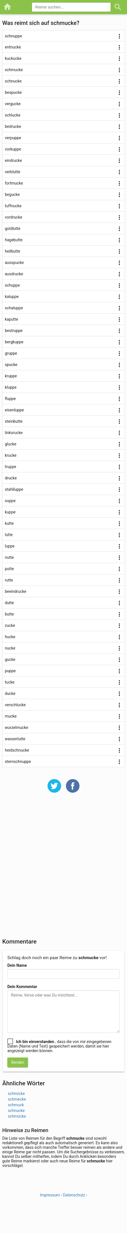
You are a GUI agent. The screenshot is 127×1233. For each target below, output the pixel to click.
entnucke (13, 47)
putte (9, 568)
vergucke (13, 103)
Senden (17, 1062)
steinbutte (14, 421)
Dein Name (17, 965)
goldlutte (12, 228)
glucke (10, 444)
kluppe (10, 387)
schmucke (14, 69)
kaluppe (12, 296)
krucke (10, 455)
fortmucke (14, 183)
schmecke (17, 1099)
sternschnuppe (18, 761)
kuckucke (13, 58)
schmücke (17, 1116)
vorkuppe (13, 149)
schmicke (16, 1093)
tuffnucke (13, 206)
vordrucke (13, 217)
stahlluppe (14, 489)
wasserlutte (15, 739)
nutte (9, 557)
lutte (9, 534)
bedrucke (13, 126)
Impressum (50, 1195)
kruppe (11, 376)
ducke (10, 693)
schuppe (12, 285)
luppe (9, 546)
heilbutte (12, 251)
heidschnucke (17, 750)
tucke (9, 682)
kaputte (11, 319)
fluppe (10, 398)
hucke (10, 637)
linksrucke (14, 432)
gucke (10, 659)
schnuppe (13, 36)
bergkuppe (14, 342)
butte (9, 614)
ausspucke (14, 262)
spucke (11, 364)
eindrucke (13, 160)
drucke (11, 478)
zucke (10, 625)
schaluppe (14, 308)
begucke (12, 194)
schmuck (16, 1105)
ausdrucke (14, 274)
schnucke (13, 81)
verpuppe (13, 138)
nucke (10, 648)
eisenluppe (14, 410)
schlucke (12, 115)
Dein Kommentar (22, 986)
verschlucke (15, 705)
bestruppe (14, 330)
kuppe (10, 512)
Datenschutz (74, 1195)
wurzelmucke (16, 727)
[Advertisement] (63, 869)
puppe (10, 671)
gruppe (11, 353)
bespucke (13, 92)
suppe (10, 500)
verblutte (12, 172)
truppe (10, 466)
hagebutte (14, 240)
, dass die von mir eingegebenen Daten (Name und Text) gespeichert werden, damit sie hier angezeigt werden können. (59, 1046)
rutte (9, 580)
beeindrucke (15, 591)
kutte (9, 523)
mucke (11, 716)
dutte (9, 602)
